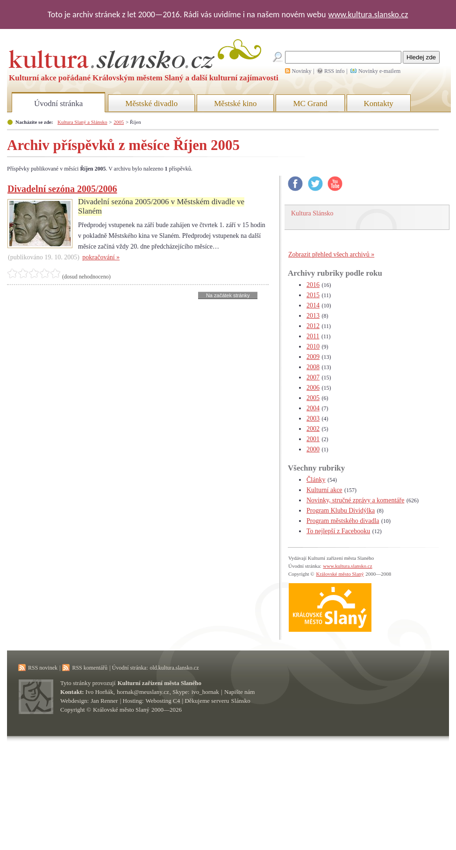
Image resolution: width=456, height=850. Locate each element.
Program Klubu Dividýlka (340, 510)
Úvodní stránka (58, 103)
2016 (313, 284)
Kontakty (378, 103)
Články (315, 479)
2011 (312, 336)
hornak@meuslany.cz (143, 691)
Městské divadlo (151, 103)
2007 (313, 377)
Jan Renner (104, 700)
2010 (313, 346)
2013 (313, 315)
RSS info (334, 71)
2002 (313, 428)
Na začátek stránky (228, 295)
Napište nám (239, 691)
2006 (313, 387)
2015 (313, 295)
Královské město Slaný (339, 574)
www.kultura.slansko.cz (368, 14)
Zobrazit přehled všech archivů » (331, 254)
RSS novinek (42, 667)
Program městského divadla (342, 520)
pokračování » (101, 257)
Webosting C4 (163, 700)
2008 (313, 367)
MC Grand (310, 103)
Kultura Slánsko (312, 213)
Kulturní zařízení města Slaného (159, 682)
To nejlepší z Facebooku (338, 531)
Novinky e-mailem (379, 71)
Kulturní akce (324, 489)
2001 (313, 439)
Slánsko (240, 700)
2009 (313, 356)
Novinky (302, 71)
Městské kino (235, 103)
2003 (313, 418)
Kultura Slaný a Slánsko (82, 122)
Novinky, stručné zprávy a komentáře (355, 500)
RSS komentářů (89, 667)
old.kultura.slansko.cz (174, 667)
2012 (313, 325)
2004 (313, 408)
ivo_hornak (205, 691)
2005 (119, 122)
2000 (313, 449)
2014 (313, 305)
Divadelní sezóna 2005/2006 (62, 189)
